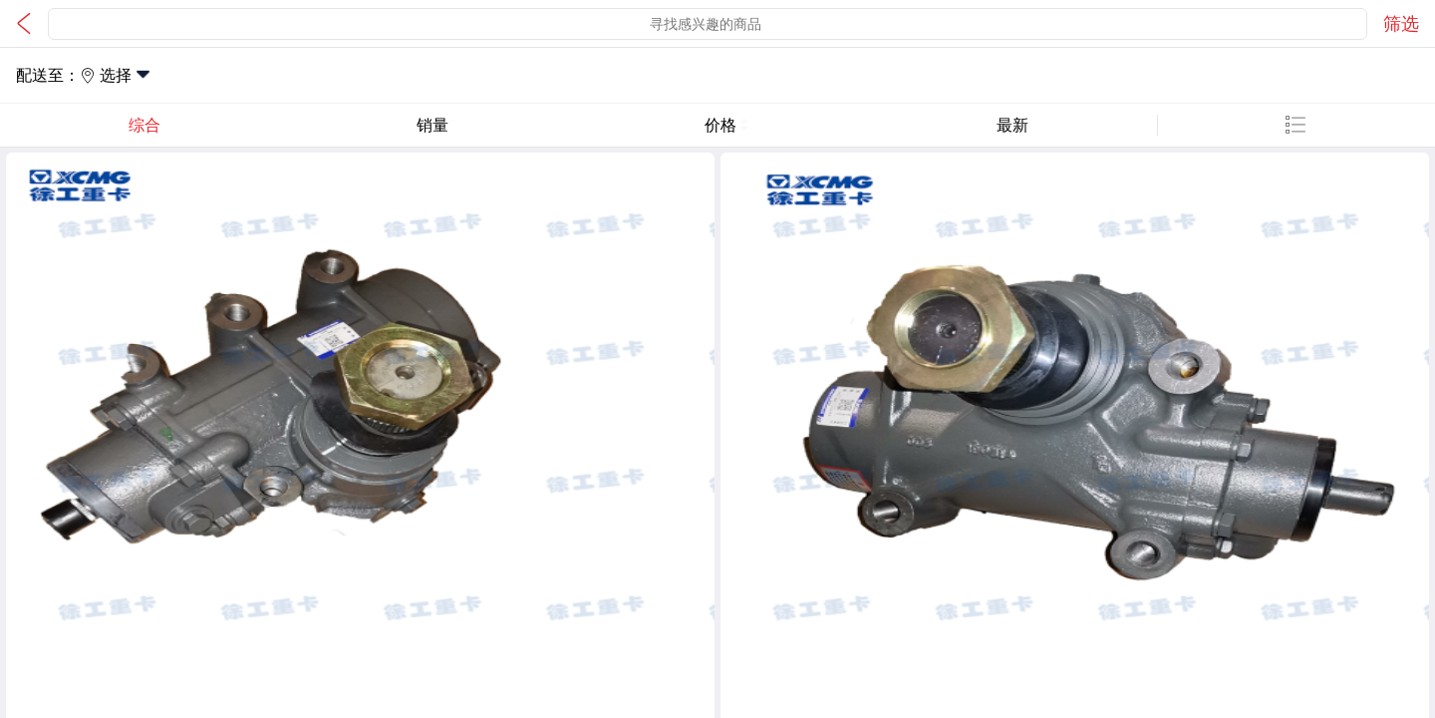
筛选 (1401, 24)
